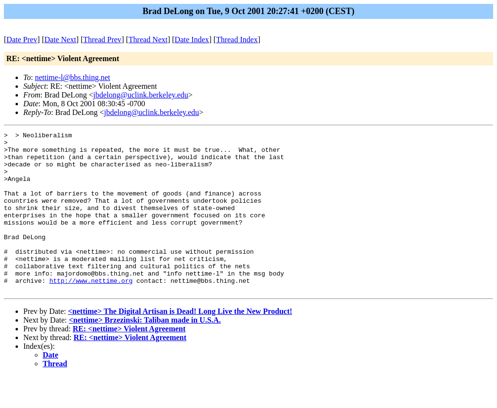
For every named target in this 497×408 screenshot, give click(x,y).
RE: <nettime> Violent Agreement (129, 361)
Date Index (192, 39)
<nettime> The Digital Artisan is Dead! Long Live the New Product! (180, 343)
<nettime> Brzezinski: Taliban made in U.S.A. (145, 352)
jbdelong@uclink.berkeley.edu (140, 95)
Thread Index (237, 39)
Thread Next (148, 39)
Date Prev (21, 39)
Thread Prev (102, 39)
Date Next (60, 39)
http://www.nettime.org (91, 311)
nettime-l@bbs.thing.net (72, 77)
